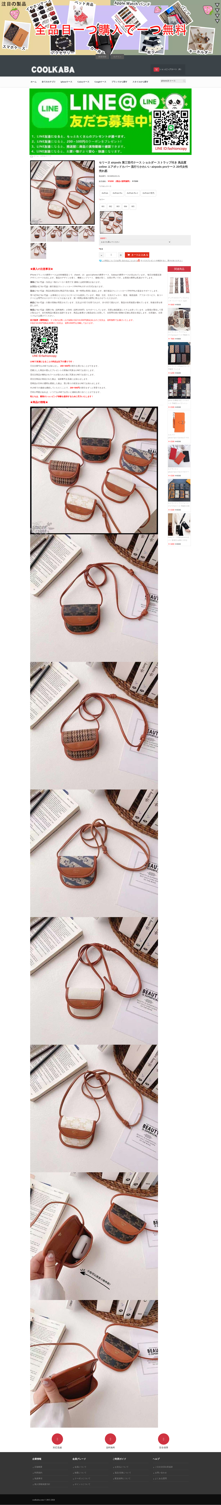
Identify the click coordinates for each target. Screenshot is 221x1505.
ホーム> (36, 156)
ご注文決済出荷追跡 (163, 1467)
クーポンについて (81, 1479)
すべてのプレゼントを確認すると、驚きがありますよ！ (162, 261)
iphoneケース (66, 82)
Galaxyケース (83, 82)
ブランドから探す (119, 82)
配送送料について (122, 1479)
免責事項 (37, 1479)
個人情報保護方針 (41, 1484)
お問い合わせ (160, 1473)
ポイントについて (81, 1484)
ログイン (117, 57)
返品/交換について (122, 1473)
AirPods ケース (45, 156)
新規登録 (102, 57)
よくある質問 (160, 1479)
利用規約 (37, 1473)
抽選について (79, 1473)
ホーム (34, 82)
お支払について (121, 1467)
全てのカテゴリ (49, 82)
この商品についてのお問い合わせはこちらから (119, 261)
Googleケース (100, 82)
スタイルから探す (140, 82)
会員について (79, 1467)
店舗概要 (37, 1467)
